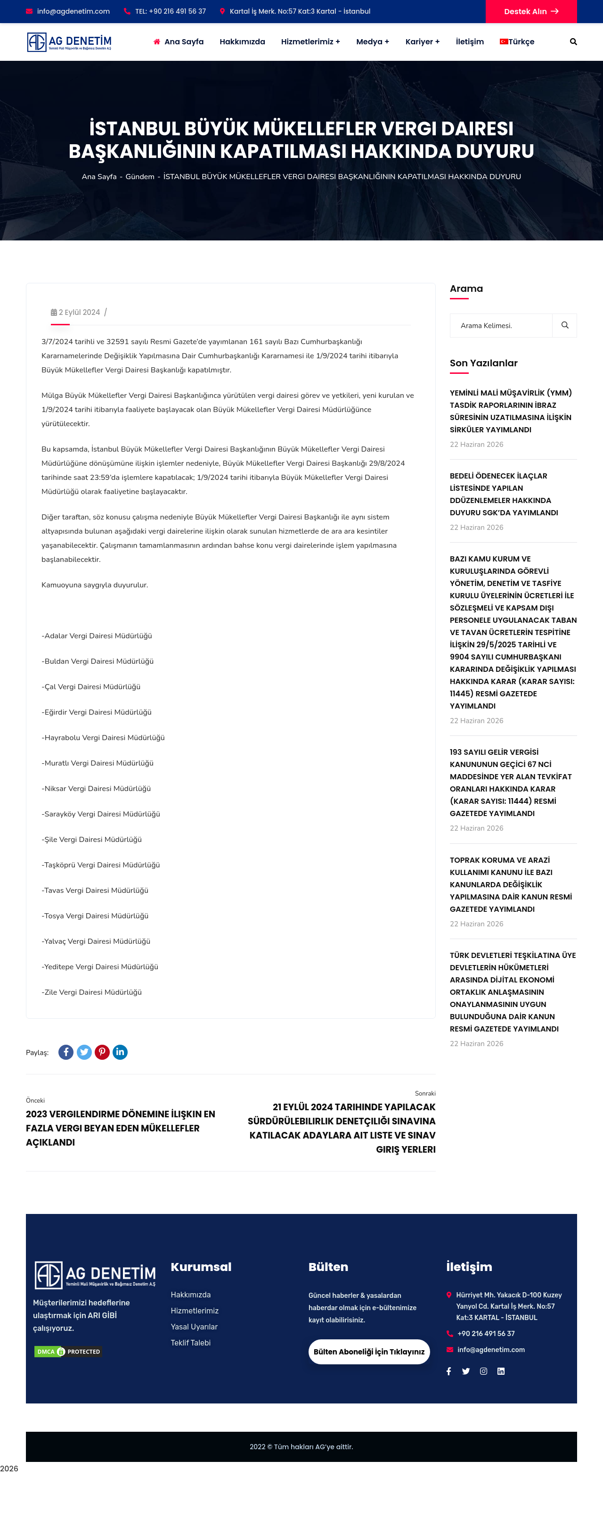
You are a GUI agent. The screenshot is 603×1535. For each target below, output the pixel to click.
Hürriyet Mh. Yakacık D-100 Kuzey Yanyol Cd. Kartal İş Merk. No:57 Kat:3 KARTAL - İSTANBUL (509, 1306)
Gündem (140, 177)
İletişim (470, 41)
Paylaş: (37, 1052)
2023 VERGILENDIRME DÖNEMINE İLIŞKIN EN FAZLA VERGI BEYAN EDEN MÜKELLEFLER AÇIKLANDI (120, 1128)
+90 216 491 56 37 (486, 1334)
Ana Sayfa (98, 177)
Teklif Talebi (191, 1342)
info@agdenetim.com (68, 11)
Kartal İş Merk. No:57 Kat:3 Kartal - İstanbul (295, 11)
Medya (369, 41)
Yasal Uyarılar (194, 1326)
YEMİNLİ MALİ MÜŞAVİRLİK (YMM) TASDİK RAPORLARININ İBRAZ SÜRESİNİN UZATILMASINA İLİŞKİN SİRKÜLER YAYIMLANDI (511, 411)
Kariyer (419, 41)
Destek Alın (531, 11)
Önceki (35, 1101)
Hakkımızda (191, 1294)
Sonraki (425, 1093)
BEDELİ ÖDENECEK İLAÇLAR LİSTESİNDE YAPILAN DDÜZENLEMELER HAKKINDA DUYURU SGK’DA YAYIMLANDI (504, 494)
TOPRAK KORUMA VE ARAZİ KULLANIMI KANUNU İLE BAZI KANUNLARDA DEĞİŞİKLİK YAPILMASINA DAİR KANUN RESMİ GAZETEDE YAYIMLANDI (511, 885)
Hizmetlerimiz (307, 41)
